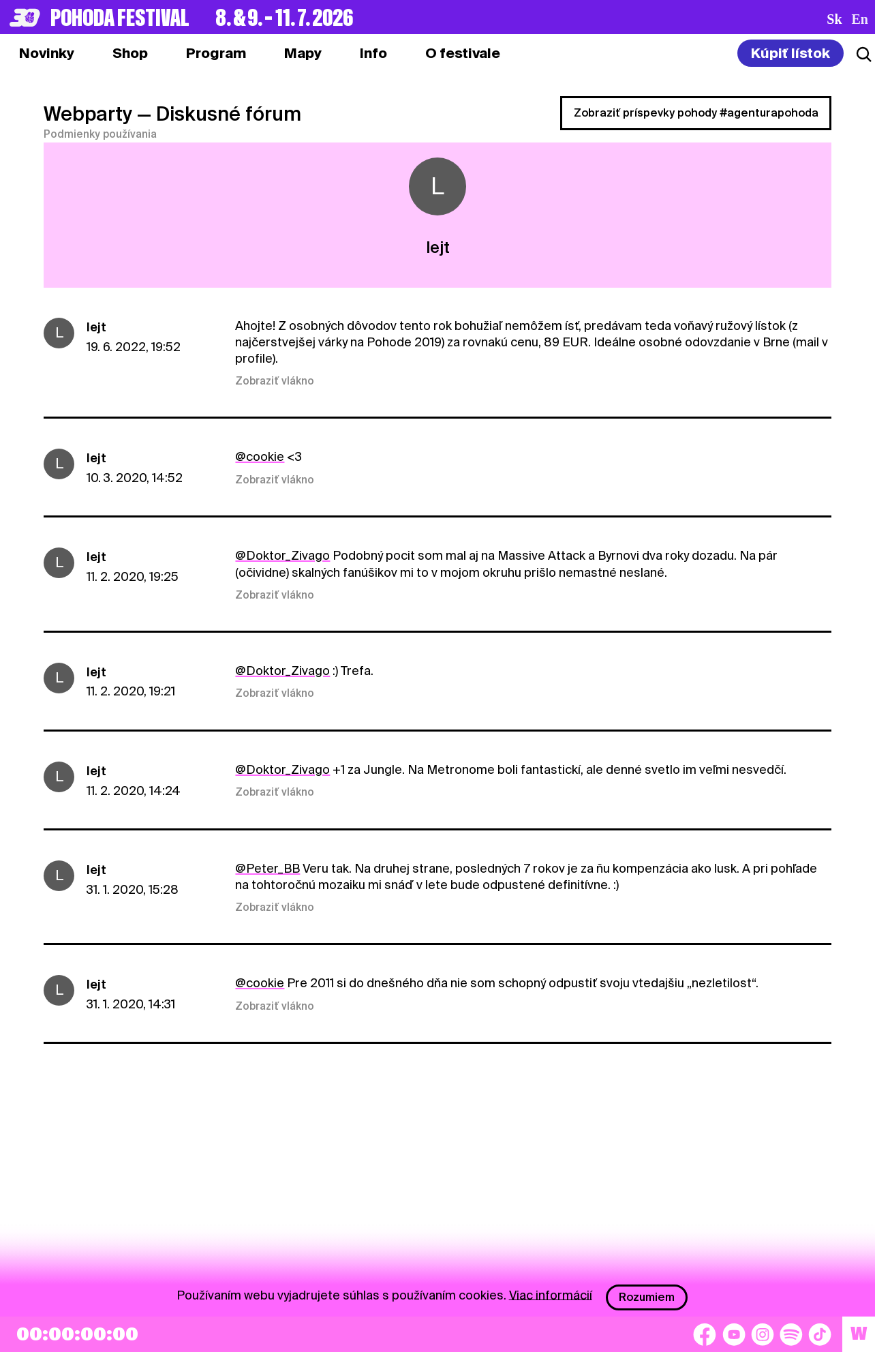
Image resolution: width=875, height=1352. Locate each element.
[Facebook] (704, 1334)
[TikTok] (819, 1334)
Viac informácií (550, 1294)
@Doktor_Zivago (282, 555)
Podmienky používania (100, 134)
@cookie (259, 456)
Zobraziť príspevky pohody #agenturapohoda (696, 112)
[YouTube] (734, 1334)
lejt (96, 327)
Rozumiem (647, 1297)
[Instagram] (762, 1334)
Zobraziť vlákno (274, 381)
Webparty (88, 113)
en (860, 19)
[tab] (130, 53)
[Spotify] (791, 1334)
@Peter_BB (267, 868)
